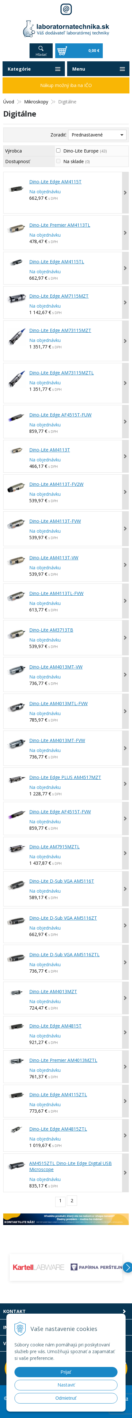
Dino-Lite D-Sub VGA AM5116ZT (63, 918)
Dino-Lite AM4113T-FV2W (56, 484)
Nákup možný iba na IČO (66, 85)
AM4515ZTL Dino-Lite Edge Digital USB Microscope (70, 1166)
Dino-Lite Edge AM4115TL (56, 261)
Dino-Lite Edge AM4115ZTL (58, 1094)
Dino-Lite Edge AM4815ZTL (58, 1129)
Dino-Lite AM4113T (49, 450)
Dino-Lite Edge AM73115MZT (60, 330)
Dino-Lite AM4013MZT (53, 991)
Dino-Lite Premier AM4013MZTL (63, 1060)
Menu (78, 69)
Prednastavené (87, 135)
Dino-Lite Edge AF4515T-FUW (60, 415)
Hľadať (41, 54)
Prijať (66, 1372)
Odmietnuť (66, 1398)
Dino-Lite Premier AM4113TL (59, 225)
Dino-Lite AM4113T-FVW (55, 521)
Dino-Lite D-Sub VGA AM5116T (61, 881)
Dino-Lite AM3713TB (51, 630)
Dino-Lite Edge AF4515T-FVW (60, 812)
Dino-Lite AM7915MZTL (54, 847)
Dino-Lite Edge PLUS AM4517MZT (65, 777)
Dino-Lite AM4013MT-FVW (57, 740)
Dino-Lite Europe (85, 151)
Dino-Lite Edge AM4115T (55, 182)
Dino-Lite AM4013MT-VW (56, 667)
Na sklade (76, 161)
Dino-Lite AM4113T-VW (53, 558)
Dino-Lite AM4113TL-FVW (56, 593)
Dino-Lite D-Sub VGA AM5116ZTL (64, 954)
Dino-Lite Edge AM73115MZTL (61, 373)
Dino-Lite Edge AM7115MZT (59, 296)
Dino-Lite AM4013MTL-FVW (58, 703)
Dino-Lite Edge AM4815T (55, 1026)
